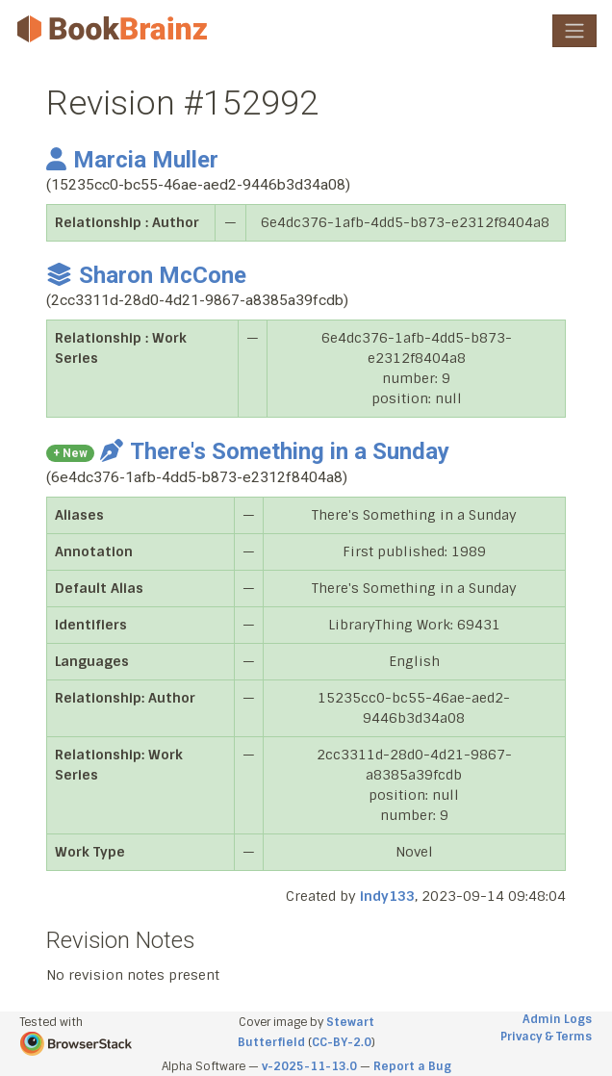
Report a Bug (412, 1066)
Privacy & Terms (546, 1036)
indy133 (387, 896)
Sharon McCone (146, 275)
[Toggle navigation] (574, 30)
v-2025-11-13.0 (309, 1066)
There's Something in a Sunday (274, 451)
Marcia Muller (132, 159)
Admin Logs (557, 1019)
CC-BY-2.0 (341, 1042)
